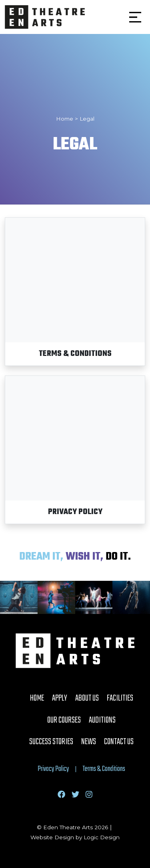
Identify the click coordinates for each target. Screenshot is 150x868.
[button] (135, 17)
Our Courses (64, 720)
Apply (59, 698)
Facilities (120, 698)
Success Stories (51, 742)
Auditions (102, 720)
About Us (87, 698)
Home (37, 698)
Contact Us (119, 742)
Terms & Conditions (104, 769)
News (88, 742)
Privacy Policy (53, 769)
